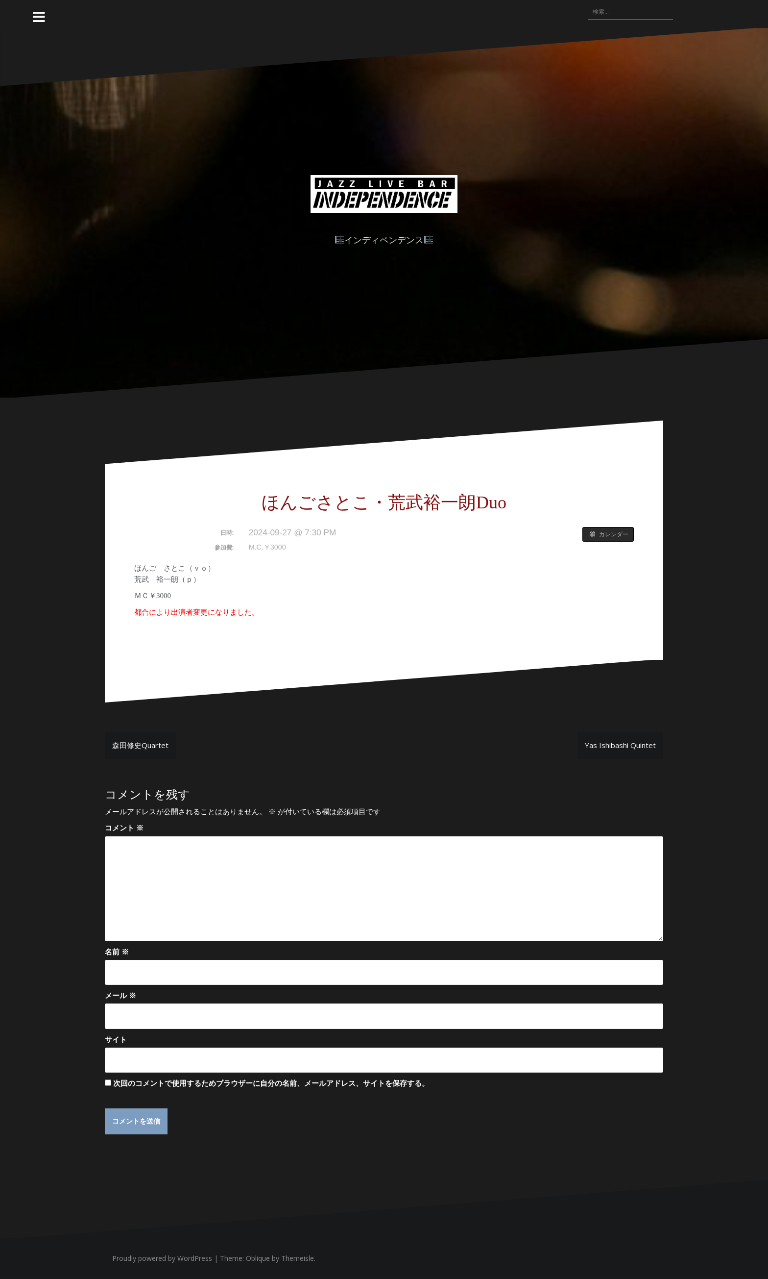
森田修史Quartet (140, 745)
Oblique (258, 1258)
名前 (117, 951)
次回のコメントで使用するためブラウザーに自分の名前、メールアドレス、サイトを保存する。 (271, 1083)
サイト (116, 1039)
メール (120, 995)
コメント (124, 827)
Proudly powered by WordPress (162, 1258)
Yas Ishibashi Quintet (620, 745)
